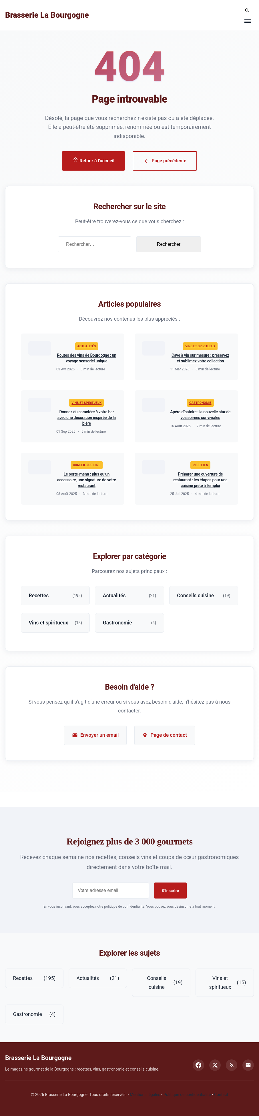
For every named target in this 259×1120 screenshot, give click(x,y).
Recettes (200, 467)
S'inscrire (170, 894)
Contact (221, 1098)
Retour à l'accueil (93, 160)
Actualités (86, 347)
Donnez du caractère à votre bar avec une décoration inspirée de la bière (86, 419)
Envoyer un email (95, 738)
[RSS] (231, 1069)
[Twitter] (215, 1069)
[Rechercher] (247, 11)
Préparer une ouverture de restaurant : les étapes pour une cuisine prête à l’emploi (200, 482)
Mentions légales (145, 1098)
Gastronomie (200, 404)
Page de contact (165, 738)
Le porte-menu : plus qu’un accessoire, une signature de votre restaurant (86, 482)
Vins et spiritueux (201, 347)
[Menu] (248, 21)
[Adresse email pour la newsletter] (110, 894)
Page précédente (165, 161)
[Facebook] (198, 1069)
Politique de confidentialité (187, 1098)
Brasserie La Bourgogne (47, 15)
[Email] (248, 1069)
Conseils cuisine (86, 467)
